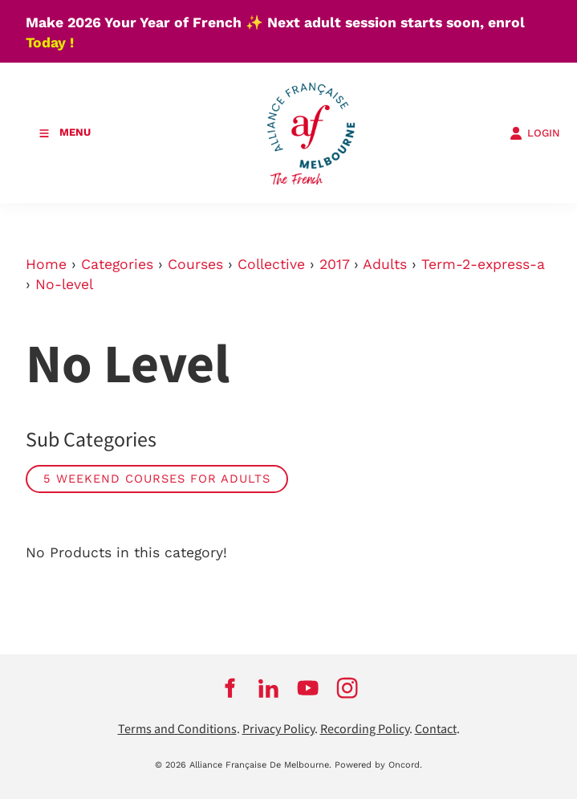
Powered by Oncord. (378, 765)
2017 (334, 264)
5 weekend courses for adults (156, 478)
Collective (271, 264)
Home (46, 264)
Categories (117, 264)
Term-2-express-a (483, 264)
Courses (195, 264)
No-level (64, 284)
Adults (385, 264)
